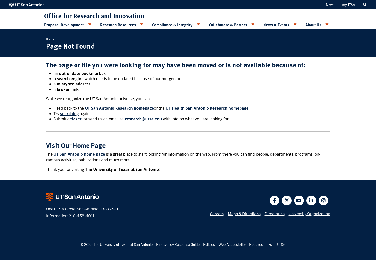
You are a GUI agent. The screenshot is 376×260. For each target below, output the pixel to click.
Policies (209, 245)
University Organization (309, 214)
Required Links (260, 245)
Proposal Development (64, 25)
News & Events (276, 25)
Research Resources (118, 25)
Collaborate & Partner (228, 25)
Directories (275, 214)
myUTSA (348, 4)
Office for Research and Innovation (94, 15)
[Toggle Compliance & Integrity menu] (198, 24)
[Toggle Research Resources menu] (142, 24)
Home (50, 39)
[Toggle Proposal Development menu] (89, 24)
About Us (313, 25)
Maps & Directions (244, 214)
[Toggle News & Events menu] (295, 24)
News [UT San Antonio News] (330, 4)
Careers (217, 214)
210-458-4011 (81, 216)
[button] (365, 5)
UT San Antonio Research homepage (119, 108)
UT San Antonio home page (79, 154)
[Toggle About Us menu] (327, 24)
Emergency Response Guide (178, 245)
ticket (76, 118)
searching (69, 113)
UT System (284, 245)
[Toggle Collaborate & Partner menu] (253, 24)
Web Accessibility (232, 245)
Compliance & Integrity (172, 25)
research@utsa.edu (143, 118)
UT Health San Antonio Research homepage (207, 108)
